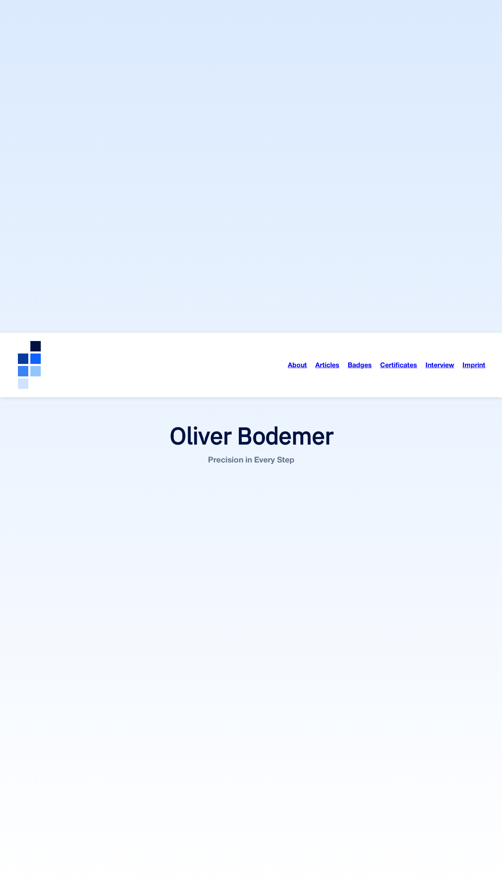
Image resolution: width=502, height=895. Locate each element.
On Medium (72, 864)
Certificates (398, 32)
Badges (360, 32)
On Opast (106, 864)
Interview (439, 32)
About (297, 32)
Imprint (473, 32)
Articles (327, 32)
